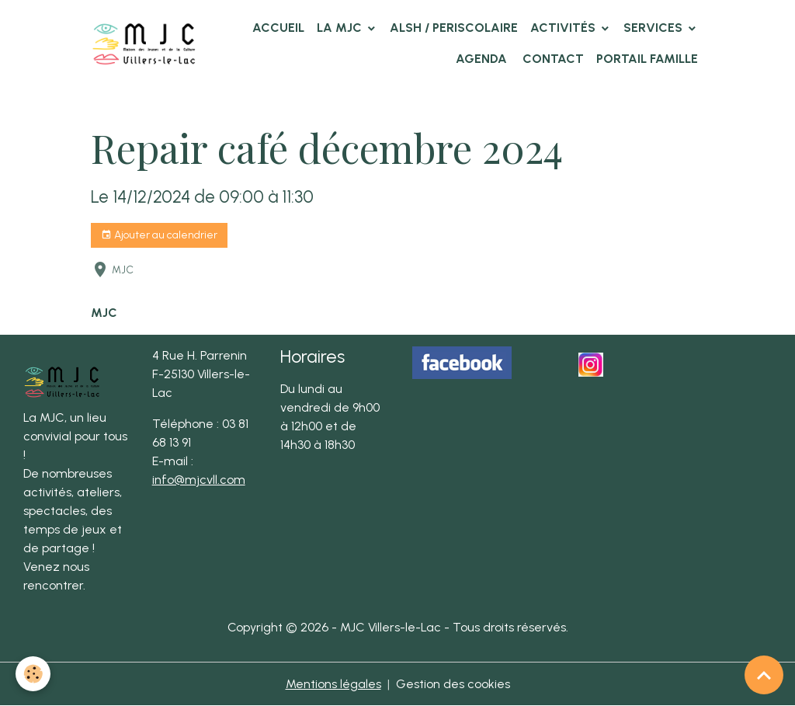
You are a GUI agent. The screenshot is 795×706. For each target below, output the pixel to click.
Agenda (481, 58)
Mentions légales (333, 683)
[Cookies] (33, 673)
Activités (564, 27)
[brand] (143, 43)
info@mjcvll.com (198, 479)
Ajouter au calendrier (159, 235)
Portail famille (647, 58)
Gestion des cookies (453, 683)
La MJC (341, 27)
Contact (551, 58)
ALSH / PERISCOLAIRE (454, 27)
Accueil (278, 27)
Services (654, 27)
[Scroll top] (764, 675)
